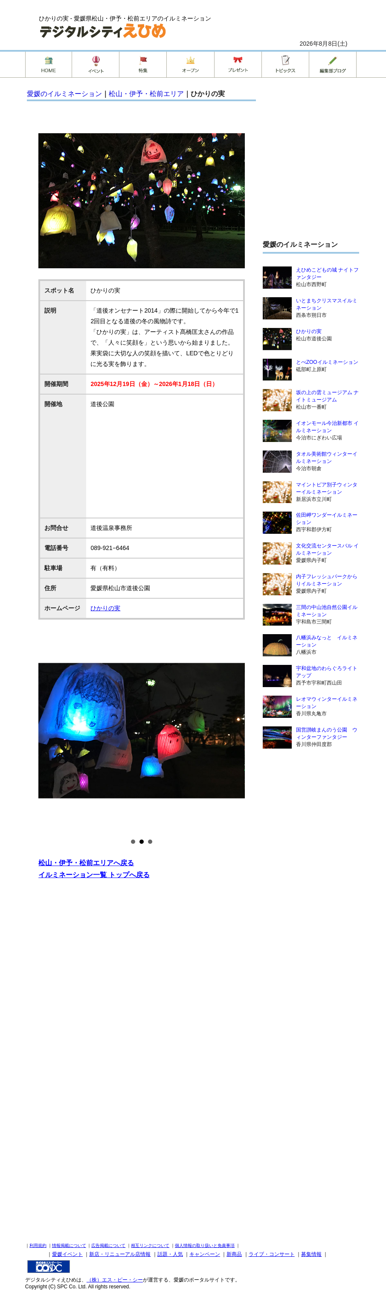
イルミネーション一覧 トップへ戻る (93, 874)
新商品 (234, 1254)
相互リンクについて (150, 1245)
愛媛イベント (67, 1254)
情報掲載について (69, 1245)
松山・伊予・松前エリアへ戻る (86, 862)
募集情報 (311, 1254)
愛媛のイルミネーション (64, 93)
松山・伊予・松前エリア (146, 93)
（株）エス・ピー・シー (115, 1280)
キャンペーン (204, 1254)
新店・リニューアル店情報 (120, 1254)
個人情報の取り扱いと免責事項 (205, 1245)
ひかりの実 (105, 608)
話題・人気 (170, 1254)
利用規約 (37, 1245)
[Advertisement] (141, 973)
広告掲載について (108, 1245)
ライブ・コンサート (272, 1254)
